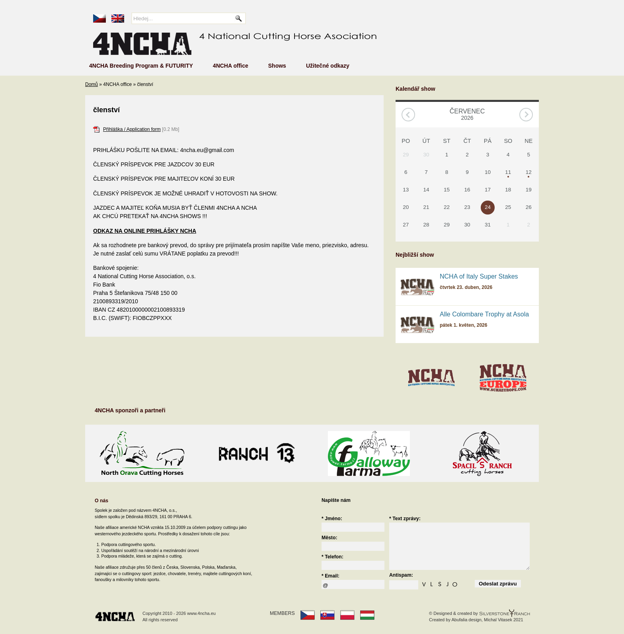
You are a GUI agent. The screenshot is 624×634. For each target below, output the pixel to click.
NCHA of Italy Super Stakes (479, 276)
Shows (277, 65)
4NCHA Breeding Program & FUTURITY (141, 65)
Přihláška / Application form (132, 129)
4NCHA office (230, 65)
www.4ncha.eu (201, 613)
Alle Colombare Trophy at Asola (484, 314)
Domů (91, 84)
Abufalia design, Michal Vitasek (481, 619)
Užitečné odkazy (327, 65)
